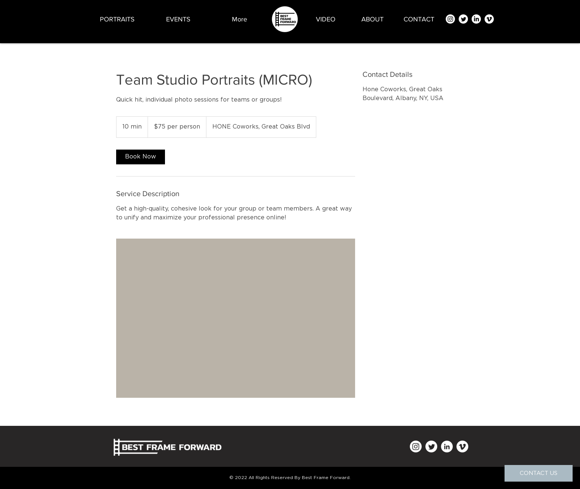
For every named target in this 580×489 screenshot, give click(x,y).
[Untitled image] (235, 318)
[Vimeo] (489, 19)
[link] (140, 157)
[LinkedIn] (476, 19)
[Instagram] (450, 19)
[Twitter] (463, 19)
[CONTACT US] (539, 473)
